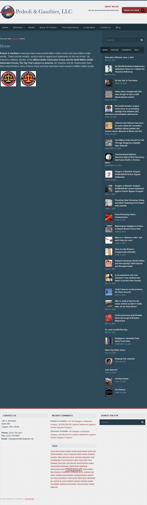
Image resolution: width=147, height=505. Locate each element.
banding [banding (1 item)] (68, 451)
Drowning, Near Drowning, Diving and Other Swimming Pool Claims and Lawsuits (129, 203)
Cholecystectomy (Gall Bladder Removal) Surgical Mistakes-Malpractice (128, 318)
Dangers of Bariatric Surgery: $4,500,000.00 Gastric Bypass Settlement (128, 174)
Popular (115, 50)
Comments (126, 50)
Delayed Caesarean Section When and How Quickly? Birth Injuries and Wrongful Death (130, 263)
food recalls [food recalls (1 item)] (83, 460)
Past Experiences (70, 27)
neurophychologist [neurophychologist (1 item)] (80, 475)
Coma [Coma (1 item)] (66, 454)
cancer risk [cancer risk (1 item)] (92, 451)
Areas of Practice (48, 28)
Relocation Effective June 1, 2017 (119, 57)
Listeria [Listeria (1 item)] (91, 463)
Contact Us (105, 27)
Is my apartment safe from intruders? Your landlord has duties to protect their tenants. (128, 278)
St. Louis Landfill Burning (116, 330)
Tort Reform (120, 390)
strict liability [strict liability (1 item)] (55, 484)
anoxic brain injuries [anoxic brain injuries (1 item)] (58, 451)
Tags (136, 50)
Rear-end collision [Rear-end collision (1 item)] (60, 478)
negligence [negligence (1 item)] (66, 472)
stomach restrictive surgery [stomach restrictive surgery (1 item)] (83, 481)
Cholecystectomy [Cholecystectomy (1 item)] (57, 454)
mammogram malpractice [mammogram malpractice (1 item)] (60, 466)
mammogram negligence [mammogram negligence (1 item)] (78, 466)
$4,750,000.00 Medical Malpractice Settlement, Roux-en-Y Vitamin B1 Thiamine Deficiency (130, 69)
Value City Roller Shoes (115, 350)
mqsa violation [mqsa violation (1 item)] (88, 469)
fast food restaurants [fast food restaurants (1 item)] (82, 457)
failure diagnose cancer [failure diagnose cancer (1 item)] (66, 457)
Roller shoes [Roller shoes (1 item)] (82, 478)
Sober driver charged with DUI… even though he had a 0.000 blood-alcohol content (129, 94)
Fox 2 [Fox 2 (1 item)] (90, 460)
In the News (89, 27)
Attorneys (18, 28)
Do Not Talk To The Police (126, 81)
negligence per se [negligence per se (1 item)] (76, 472)
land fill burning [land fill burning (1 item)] (82, 463)
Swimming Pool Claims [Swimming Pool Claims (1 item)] (68, 484)
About (31, 27)
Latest (105, 50)
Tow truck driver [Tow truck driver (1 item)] (83, 484)
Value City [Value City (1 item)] (54, 487)
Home (5, 27)
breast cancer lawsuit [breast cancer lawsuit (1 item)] (79, 451)
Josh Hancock (111, 370)
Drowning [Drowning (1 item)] (91, 454)
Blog (118, 27)
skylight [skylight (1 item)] (56, 481)
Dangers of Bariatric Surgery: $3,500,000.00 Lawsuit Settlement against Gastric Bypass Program (129, 188)
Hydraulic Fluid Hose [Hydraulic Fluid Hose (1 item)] (58, 463)
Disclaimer (29, 499)
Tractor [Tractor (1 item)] (91, 484)
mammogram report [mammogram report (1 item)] (58, 469)
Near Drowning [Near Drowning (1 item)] (56, 472)
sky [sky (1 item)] (52, 481)
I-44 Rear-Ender (122, 379)
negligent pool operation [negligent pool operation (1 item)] (64, 475)
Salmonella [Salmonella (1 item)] (91, 478)
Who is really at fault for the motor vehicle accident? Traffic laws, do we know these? (128, 304)
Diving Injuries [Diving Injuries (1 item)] (82, 454)
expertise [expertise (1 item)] (54, 457)
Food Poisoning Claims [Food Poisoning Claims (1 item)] (70, 460)
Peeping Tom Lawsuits (125, 359)
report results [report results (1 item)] (72, 478)
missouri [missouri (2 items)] (73, 469)
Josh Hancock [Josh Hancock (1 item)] (71, 463)
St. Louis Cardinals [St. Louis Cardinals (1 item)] (66, 481)
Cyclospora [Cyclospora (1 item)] (72, 454)
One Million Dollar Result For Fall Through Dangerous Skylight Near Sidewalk (129, 143)
